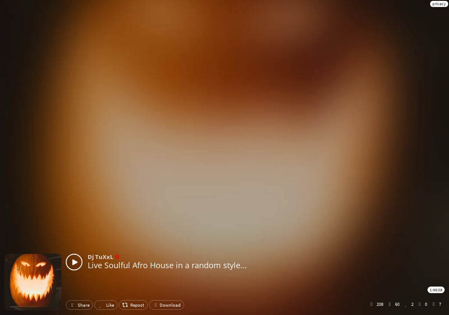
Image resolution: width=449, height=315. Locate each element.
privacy (439, 4)
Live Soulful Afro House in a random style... (167, 265)
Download (167, 305)
